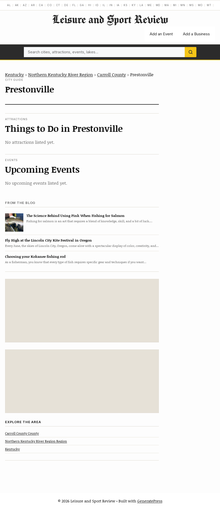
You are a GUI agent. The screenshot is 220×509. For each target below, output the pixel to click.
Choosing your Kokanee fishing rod (35, 256)
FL (74, 5)
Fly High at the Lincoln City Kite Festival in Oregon (48, 240)
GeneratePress (149, 501)
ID (97, 5)
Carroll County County (22, 433)
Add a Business (196, 33)
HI (89, 5)
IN (111, 5)
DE (66, 5)
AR (33, 5)
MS (191, 5)
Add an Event (161, 33)
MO (200, 5)
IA (118, 5)
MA (166, 5)
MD (158, 5)
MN (182, 5)
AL (9, 5)
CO (49, 5)
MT (209, 5)
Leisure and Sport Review (110, 19)
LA (141, 5)
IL (104, 5)
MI (175, 5)
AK (17, 5)
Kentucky (14, 74)
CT (58, 5)
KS (126, 5)
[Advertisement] (82, 310)
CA (41, 5)
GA (82, 5)
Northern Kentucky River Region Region (36, 441)
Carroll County (111, 74)
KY (134, 5)
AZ (25, 5)
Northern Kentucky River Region (60, 74)
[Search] (190, 52)
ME (149, 5)
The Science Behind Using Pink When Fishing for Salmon (75, 215)
